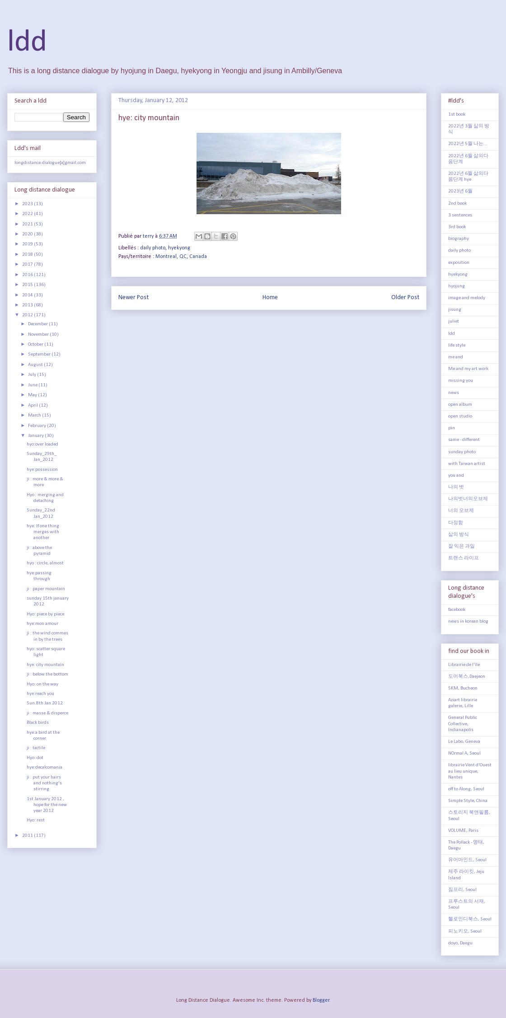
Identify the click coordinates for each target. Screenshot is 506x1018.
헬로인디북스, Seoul (470, 919)
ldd (27, 43)
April (33, 405)
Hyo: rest (36, 820)
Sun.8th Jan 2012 (45, 703)
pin (451, 428)
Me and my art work (468, 368)
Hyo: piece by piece (45, 614)
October (36, 344)
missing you (460, 380)
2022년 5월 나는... (467, 143)
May (33, 395)
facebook (456, 609)
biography (458, 238)
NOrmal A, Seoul (464, 753)
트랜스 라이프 (463, 558)
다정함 (455, 523)
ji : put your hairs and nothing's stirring (44, 783)
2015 (28, 284)
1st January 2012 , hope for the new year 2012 (47, 805)
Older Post (405, 297)
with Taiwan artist (466, 463)
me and (455, 357)
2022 (28, 213)
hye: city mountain (45, 664)
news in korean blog (468, 621)
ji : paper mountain (46, 588)
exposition (458, 262)
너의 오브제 (461, 510)
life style (456, 345)
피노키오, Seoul (465, 931)
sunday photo (462, 452)
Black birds (38, 722)
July (32, 374)
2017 (28, 264)
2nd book (457, 203)
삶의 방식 (458, 534)
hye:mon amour (42, 623)
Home (270, 297)
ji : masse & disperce (47, 713)
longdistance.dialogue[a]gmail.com (50, 162)
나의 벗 (456, 487)
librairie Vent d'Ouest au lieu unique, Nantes (470, 771)
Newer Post (133, 297)
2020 (28, 234)
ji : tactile (36, 748)
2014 (28, 295)
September (40, 354)
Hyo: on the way (42, 684)
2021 (28, 224)
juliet (453, 321)
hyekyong (179, 248)
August (36, 364)
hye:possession (42, 469)
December (38, 324)
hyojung (456, 286)
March (35, 415)
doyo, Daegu (460, 943)
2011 (28, 835)
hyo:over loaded (42, 444)
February (37, 425)
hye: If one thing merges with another (43, 532)
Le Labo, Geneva (464, 741)
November (39, 334)
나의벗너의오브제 (468, 499)
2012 (28, 315)
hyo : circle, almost (45, 563)
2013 (28, 305)
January (36, 435)
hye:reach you (40, 693)
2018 (28, 254)
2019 (28, 244)
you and (456, 475)
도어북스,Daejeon (466, 676)
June (33, 385)
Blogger (321, 1000)
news (453, 392)
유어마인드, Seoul (467, 860)
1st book (456, 114)
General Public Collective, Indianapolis (462, 723)
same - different (464, 439)
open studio (460, 416)
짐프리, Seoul (462, 889)
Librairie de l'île (464, 664)
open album (460, 404)
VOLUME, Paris (463, 830)
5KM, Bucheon (463, 688)
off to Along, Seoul (466, 789)
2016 (28, 274)
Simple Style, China (467, 800)
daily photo (152, 248)
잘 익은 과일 (461, 546)
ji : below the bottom (47, 674)
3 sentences (460, 215)
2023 (28, 204)
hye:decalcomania (44, 767)
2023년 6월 (460, 191)
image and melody (466, 298)
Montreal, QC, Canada (181, 256)
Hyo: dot (35, 757)
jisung (454, 309)
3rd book (457, 227)
